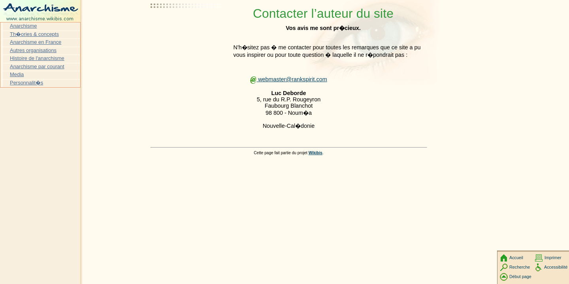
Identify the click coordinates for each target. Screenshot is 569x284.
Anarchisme (23, 26)
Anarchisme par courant (37, 66)
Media (17, 74)
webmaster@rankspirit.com (288, 79)
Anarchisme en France (35, 42)
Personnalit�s (26, 83)
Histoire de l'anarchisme (37, 58)
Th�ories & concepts (34, 34)
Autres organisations (33, 50)
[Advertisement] (186, 25)
